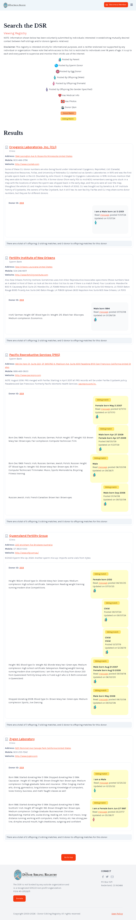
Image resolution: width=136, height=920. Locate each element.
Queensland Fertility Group (28, 536)
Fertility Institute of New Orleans (32, 258)
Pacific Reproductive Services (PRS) (34, 355)
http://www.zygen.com (26, 756)
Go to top (68, 857)
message (104, 215)
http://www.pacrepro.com (28, 375)
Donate (19, 898)
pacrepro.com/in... (87, 383)
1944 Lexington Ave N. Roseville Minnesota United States (43, 156)
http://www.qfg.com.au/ (27, 552)
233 (22, 203)
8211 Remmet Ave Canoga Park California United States (43, 748)
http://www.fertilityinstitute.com (31, 274)
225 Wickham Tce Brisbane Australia (33, 544)
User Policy (117, 913)
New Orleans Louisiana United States (33, 266)
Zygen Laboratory (22, 739)
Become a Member (116, 4)
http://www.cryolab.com (27, 164)
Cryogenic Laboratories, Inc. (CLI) (32, 147)
